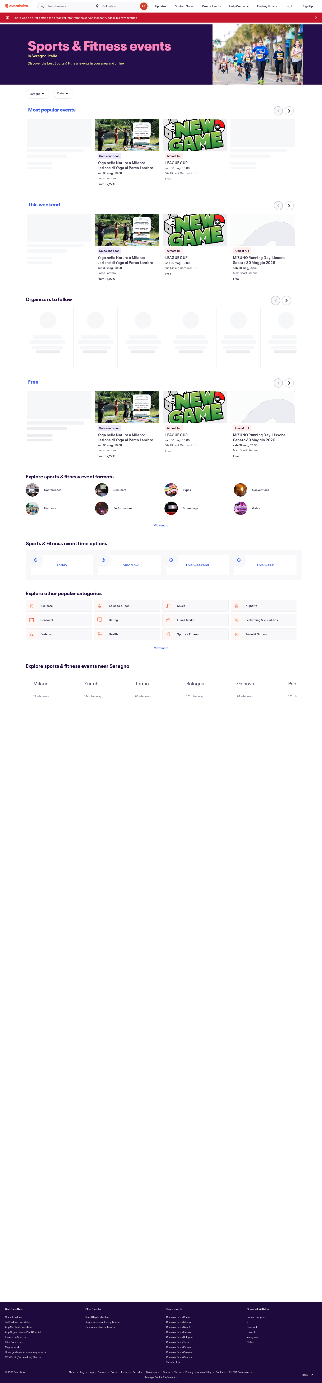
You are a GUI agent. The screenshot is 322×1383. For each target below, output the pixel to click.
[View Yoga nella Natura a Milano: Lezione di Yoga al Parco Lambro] (127, 135)
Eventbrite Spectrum (16, 1337)
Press (114, 1372)
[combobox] (120, 6)
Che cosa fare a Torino (178, 1342)
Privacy (189, 1372)
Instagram (252, 1337)
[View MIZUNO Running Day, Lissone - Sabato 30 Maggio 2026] (262, 230)
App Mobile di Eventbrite (18, 1327)
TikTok (250, 1342)
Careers (102, 1372)
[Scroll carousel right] (289, 110)
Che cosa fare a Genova (179, 1357)
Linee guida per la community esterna (25, 1352)
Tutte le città (173, 1362)
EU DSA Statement (239, 1372)
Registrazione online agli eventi (102, 1322)
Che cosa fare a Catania (179, 1352)
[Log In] (289, 6)
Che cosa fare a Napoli (178, 1327)
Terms (177, 1372)
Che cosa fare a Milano (178, 1322)
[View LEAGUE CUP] (195, 135)
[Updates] (161, 6)
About (72, 1372)
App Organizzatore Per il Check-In (23, 1332)
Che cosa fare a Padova (178, 1347)
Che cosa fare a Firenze (179, 1332)
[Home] (16, 6)
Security (137, 1372)
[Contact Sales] (184, 6)
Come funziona (13, 1317)
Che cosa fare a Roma (178, 1317)
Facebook (252, 1327)
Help (91, 1372)
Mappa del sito (13, 1347)
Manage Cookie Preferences (161, 1377)
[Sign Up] (307, 6)
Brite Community (14, 1342)
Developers (152, 1372)
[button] (239, 6)
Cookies (220, 1372)
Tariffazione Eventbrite (17, 1322)
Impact (125, 1372)
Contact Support (256, 1317)
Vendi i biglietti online (97, 1317)
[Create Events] (211, 6)
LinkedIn (251, 1332)
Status (166, 1372)
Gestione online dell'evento (100, 1327)
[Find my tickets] (267, 6)
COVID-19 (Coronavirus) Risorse (23, 1357)
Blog (81, 1372)
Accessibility (204, 1372)
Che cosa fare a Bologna (179, 1337)
